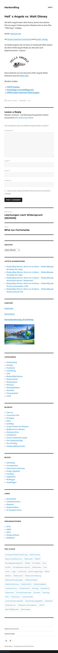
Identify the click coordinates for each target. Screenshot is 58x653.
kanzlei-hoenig (41, 39)
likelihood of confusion (15, 429)
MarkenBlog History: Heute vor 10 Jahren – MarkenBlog (28, 267)
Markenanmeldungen (14, 580)
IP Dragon (10, 418)
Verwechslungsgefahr (34, 601)
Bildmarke (29, 559)
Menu (50, 7)
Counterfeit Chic (12, 415)
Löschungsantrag (35, 571)
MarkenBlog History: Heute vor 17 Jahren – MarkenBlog (28, 278)
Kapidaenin (11, 477)
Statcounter (4, 652)
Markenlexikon (12, 507)
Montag (35, 588)
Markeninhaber (31, 580)
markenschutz (11, 588)
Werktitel (48, 601)
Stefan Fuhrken (12, 100)
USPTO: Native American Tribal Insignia (23, 93)
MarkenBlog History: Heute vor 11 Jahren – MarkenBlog (28, 272)
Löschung (22, 571)
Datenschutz (9, 314)
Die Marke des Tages (14, 269)
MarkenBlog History (14, 376)
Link (29, 100)
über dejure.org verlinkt (24, 118)
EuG (44, 563)
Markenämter (11, 382)
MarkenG (10, 504)
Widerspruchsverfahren (27, 605)
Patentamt (9, 592)
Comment (9, 131)
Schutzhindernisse (23, 592)
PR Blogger (10, 480)
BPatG (37, 559)
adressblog (10, 463)
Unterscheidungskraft (14, 601)
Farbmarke (36, 567)
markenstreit (24, 588)
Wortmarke (25, 609)
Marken (8, 576)
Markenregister (40, 584)
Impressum (8, 308)
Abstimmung (11, 362)
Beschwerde (35, 555)
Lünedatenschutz (13, 502)
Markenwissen (12, 379)
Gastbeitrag (11, 371)
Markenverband (12, 535)
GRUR (8, 529)
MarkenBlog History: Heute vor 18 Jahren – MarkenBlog (28, 283)
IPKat (8, 421)
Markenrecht (26, 584)
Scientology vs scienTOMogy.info (20, 90)
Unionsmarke (27, 597)
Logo (14, 571)
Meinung (10, 385)
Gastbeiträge (9, 634)
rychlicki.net (11, 435)
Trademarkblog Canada (15, 446)
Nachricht (10, 390)
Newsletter (45, 588)
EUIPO (8, 567)
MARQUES (10, 538)
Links (7, 571)
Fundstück (10, 368)
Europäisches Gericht (21, 567)
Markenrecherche (11, 629)
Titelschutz (15, 597)
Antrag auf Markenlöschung (16, 555)
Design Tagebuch (13, 471)
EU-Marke (36, 563)
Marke (47, 571)
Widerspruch (10, 605)
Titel (7, 597)
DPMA (27, 563)
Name (7, 161)
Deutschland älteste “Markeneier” (20, 281)
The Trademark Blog (14, 441)
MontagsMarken (13, 388)
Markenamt (18, 576)
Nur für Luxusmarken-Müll (17, 286)
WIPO (41, 605)
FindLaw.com (15, 34)
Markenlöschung (12, 584)
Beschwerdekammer (13, 559)
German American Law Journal (19, 39)
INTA (8, 532)
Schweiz (37, 592)
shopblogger (11, 482)
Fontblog (10, 474)
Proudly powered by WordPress (24, 646)
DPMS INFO (24, 76)
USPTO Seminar (13, 87)
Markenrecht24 (12, 432)
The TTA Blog (11, 443)
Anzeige (9, 365)
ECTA (8, 527)
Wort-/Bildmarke (12, 609)
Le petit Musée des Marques (17, 427)
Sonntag (45, 592)
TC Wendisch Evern (14, 510)
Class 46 (9, 412)
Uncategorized (12, 393)
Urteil (8, 396)
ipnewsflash (11, 499)
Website (7, 180)
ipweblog (10, 424)
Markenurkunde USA (14, 292)
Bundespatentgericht (14, 563)
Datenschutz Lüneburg (15, 468)
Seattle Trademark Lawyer (16, 438)
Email (7, 171)
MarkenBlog (11, 7)
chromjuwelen (12, 465)
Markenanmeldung (33, 576)
